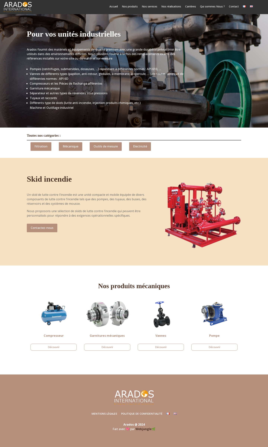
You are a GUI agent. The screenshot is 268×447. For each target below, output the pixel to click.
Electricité (140, 146)
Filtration (40, 146)
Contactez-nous (42, 228)
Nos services (149, 6)
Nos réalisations (171, 6)
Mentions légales (104, 413)
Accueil (113, 6)
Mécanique (70, 146)
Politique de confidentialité (141, 413)
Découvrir (54, 347)
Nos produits (130, 6)
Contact (234, 6)
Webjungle (143, 429)
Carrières (190, 6)
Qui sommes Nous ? (212, 6)
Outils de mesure (106, 146)
